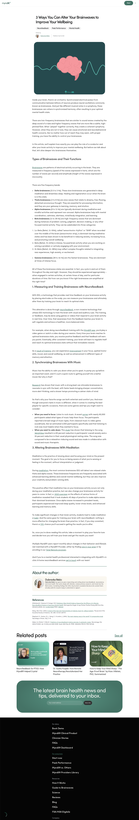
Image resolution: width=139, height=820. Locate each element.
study (67, 428)
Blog (85, 2)
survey (85, 413)
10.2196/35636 (50, 605)
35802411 (60, 605)
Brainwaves (37, 166)
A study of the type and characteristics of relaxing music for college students (70, 609)
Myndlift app (89, 329)
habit (36, 516)
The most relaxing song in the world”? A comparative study (85, 614)
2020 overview (60, 493)
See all (119, 633)
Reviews (79, 2)
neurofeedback (66, 308)
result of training (43, 349)
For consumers (97, 730)
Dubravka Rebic (45, 34)
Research (36, 383)
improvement (75, 349)
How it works (69, 2)
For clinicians (57, 2)
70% (42, 523)
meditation (43, 469)
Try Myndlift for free (26, 777)
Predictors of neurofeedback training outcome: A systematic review (70, 620)
